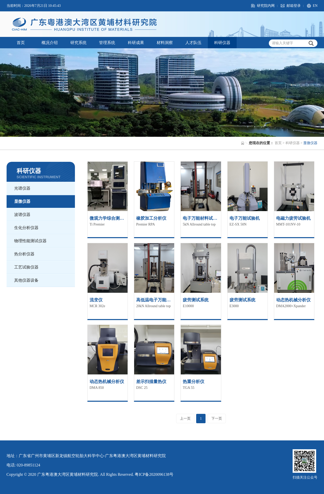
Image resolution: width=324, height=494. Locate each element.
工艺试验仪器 (26, 267)
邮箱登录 (294, 6)
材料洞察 (165, 42)
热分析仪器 (24, 254)
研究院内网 (266, 6)
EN (315, 6)
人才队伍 (193, 42)
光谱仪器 (22, 188)
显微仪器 (22, 201)
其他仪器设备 (26, 280)
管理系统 (107, 42)
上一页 (185, 418)
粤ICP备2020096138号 (154, 474)
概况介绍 (50, 42)
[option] (162, 92)
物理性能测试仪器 (30, 241)
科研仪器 (222, 42)
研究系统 (78, 42)
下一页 (216, 418)
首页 (21, 42)
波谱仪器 (22, 214)
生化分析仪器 (26, 228)
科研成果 (136, 42)
